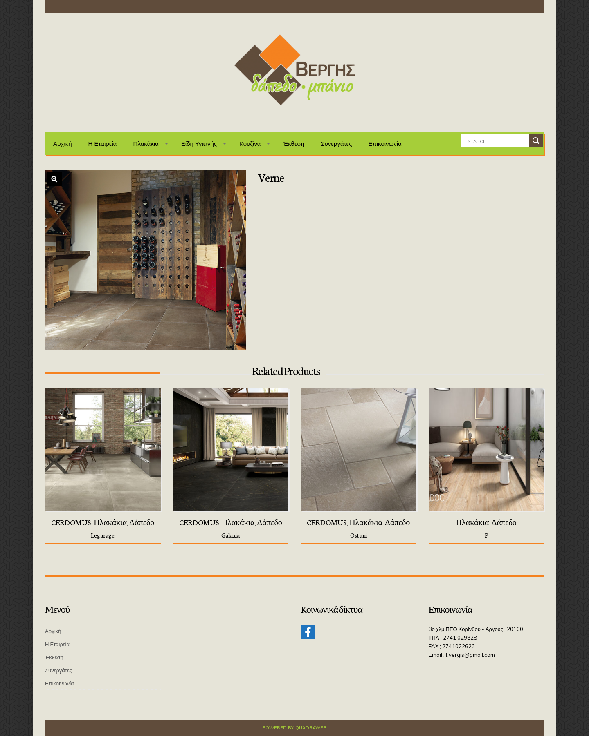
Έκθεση (293, 143)
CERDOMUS (71, 522)
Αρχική (62, 143)
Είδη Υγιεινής (199, 143)
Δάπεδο (141, 522)
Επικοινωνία (384, 143)
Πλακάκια (146, 143)
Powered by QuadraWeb (294, 728)
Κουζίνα (250, 143)
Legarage (103, 535)
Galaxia (230, 535)
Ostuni (358, 535)
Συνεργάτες (336, 143)
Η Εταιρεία (102, 143)
